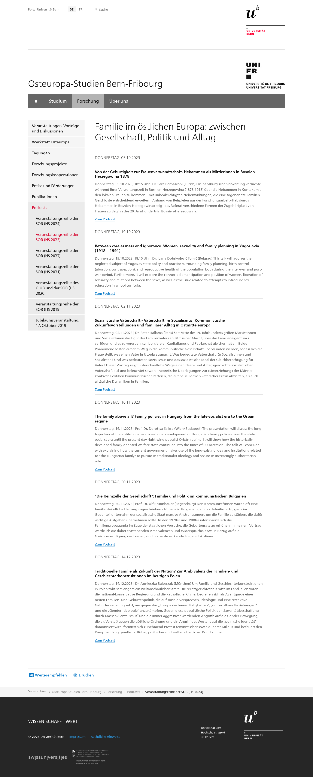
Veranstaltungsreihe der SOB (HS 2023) (57, 236)
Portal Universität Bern (44, 9)
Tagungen (41, 152)
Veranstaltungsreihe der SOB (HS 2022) (57, 253)
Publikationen (44, 196)
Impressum (77, 736)
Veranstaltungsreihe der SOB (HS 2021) (57, 269)
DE (72, 9)
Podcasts (39, 207)
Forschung (88, 101)
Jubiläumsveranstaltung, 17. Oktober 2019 (57, 322)
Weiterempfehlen (51, 675)
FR (80, 9)
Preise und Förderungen (53, 185)
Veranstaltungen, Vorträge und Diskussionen (55, 128)
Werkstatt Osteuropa (51, 141)
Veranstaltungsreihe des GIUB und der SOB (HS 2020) (57, 288)
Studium (58, 101)
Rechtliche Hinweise (105, 736)
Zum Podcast (105, 219)
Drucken (86, 675)
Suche (103, 9)
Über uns (118, 101)
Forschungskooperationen (55, 174)
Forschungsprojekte (49, 163)
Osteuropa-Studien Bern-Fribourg (76, 692)
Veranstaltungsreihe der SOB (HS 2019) (57, 306)
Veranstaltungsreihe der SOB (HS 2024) (57, 220)
